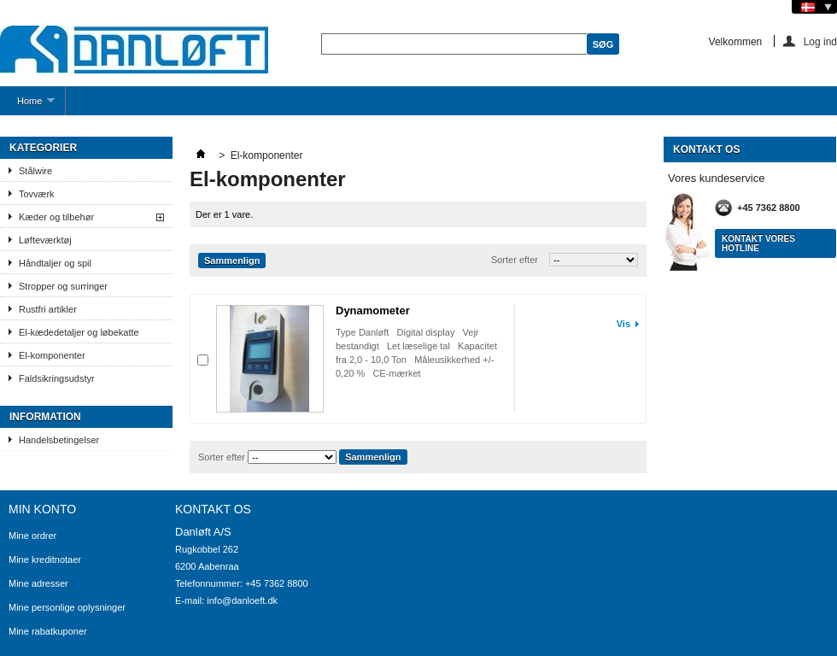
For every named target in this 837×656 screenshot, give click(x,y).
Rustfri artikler (48, 309)
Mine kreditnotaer (45, 559)
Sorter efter (514, 260)
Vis (623, 324)
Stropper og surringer (63, 286)
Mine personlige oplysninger (67, 607)
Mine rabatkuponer (48, 631)
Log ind (820, 41)
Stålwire (35, 171)
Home (27, 105)
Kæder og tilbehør (56, 217)
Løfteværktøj (45, 240)
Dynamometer (373, 310)
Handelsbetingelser (59, 440)
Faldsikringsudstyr (57, 378)
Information (45, 417)
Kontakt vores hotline (758, 243)
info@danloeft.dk (242, 600)
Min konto (42, 509)
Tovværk (37, 194)
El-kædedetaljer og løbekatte (79, 332)
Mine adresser (38, 583)
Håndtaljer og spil (55, 263)
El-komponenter (52, 355)
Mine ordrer (32, 535)
